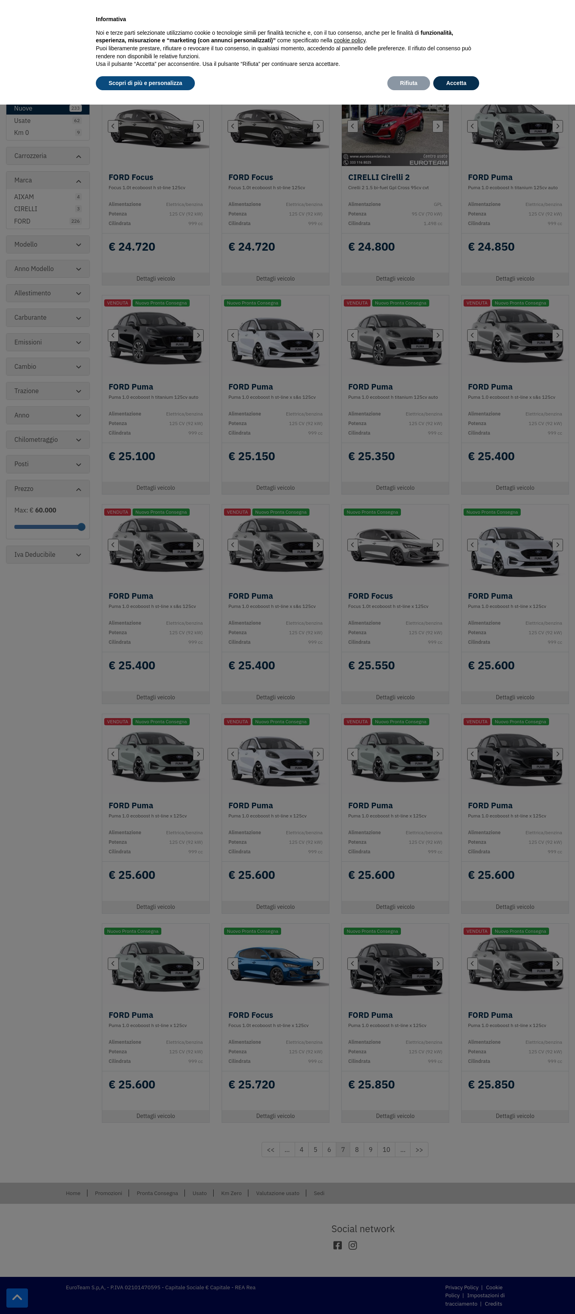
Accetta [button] (456, 83)
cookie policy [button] (349, 40)
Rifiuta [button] (409, 83)
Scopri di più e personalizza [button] (145, 83)
